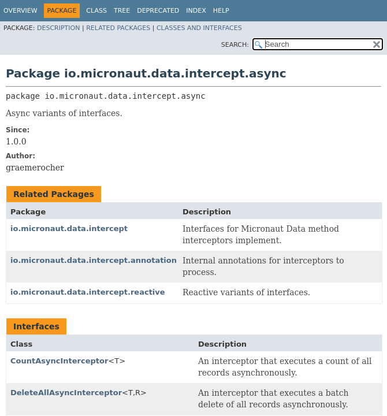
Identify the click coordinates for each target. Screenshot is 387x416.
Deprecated (158, 10)
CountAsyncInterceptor (59, 360)
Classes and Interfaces (199, 28)
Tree (122, 10)
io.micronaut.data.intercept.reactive (87, 292)
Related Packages (118, 28)
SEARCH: (235, 45)
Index (196, 10)
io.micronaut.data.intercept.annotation (93, 260)
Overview (20, 10)
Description (58, 28)
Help (221, 10)
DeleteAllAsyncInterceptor (66, 392)
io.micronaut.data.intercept (69, 228)
